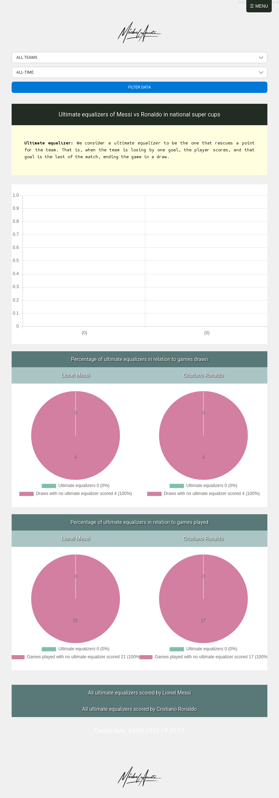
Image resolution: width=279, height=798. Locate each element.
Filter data (139, 87)
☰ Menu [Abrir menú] (259, 6)
